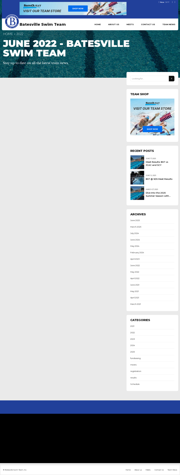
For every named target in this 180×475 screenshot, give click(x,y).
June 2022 (135, 265)
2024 (132, 345)
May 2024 (134, 246)
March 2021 (135, 304)
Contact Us (148, 24)
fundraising (135, 358)
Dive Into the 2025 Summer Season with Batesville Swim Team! (158, 196)
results (133, 377)
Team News (168, 24)
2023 (132, 339)
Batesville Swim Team (43, 24)
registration (135, 371)
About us (113, 24)
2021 (132, 326)
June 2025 (135, 220)
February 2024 (137, 252)
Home (97, 24)
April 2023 (135, 259)
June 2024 (135, 240)
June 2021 (134, 285)
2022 (132, 332)
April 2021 (134, 297)
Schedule (135, 384)
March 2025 (135, 227)
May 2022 (134, 272)
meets (133, 365)
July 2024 (134, 233)
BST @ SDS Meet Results (159, 179)
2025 (132, 352)
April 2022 (134, 278)
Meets (130, 24)
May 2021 (134, 291)
